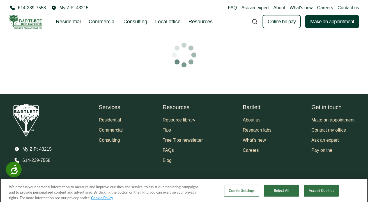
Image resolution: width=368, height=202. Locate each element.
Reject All (281, 195)
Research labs (257, 130)
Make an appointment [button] (333, 120)
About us (252, 120)
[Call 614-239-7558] (27, 7)
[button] (70, 7)
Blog (167, 160)
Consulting (135, 21)
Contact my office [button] (328, 130)
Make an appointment (332, 21)
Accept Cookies (321, 195)
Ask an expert (255, 7)
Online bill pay (282, 21)
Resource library (179, 120)
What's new (300, 7)
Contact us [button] (348, 7)
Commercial (102, 21)
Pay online (321, 150)
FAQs (168, 150)
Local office (168, 21)
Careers (325, 7)
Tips (167, 130)
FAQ (232, 7)
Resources (200, 21)
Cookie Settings (242, 195)
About (279, 7)
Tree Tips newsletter (183, 140)
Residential (68, 21)
